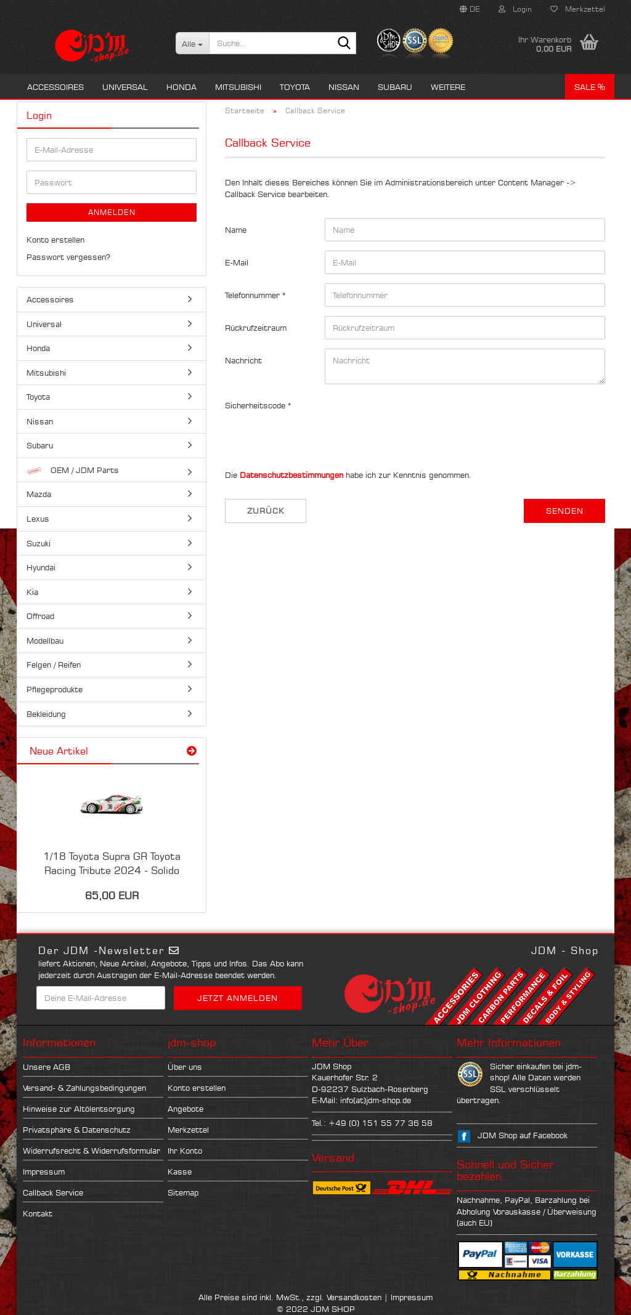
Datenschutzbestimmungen (291, 475)
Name (235, 230)
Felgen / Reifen (53, 665)
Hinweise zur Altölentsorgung (79, 1109)
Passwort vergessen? (68, 257)
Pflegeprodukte (54, 689)
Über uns (185, 1067)
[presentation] (418, 418)
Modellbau (44, 640)
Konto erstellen (55, 240)
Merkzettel (577, 9)
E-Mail (236, 262)
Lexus (37, 519)
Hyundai (40, 567)
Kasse (180, 1171)
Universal (125, 87)
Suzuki (38, 543)
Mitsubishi (238, 87)
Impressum (44, 1171)
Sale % (589, 87)
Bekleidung (46, 714)
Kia (32, 592)
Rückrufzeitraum (256, 328)
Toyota (295, 87)
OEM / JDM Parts (72, 470)
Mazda (38, 494)
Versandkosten (354, 1297)
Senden (565, 511)
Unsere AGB (46, 1067)
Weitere (448, 87)
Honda (181, 87)
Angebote (185, 1109)
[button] (469, 9)
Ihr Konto (185, 1150)
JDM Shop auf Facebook (523, 1135)
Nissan (343, 87)
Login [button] (515, 9)
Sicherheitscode (256, 405)
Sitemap (183, 1192)
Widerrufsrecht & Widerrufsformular (91, 1150)
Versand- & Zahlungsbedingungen (84, 1088)
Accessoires (55, 87)
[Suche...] (193, 43)
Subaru (395, 87)
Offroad (40, 616)
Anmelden (112, 212)
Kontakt (37, 1213)
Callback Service (53, 1192)
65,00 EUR (112, 895)
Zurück (266, 511)
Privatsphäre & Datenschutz (77, 1130)
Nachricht (243, 360)
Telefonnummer (253, 295)
